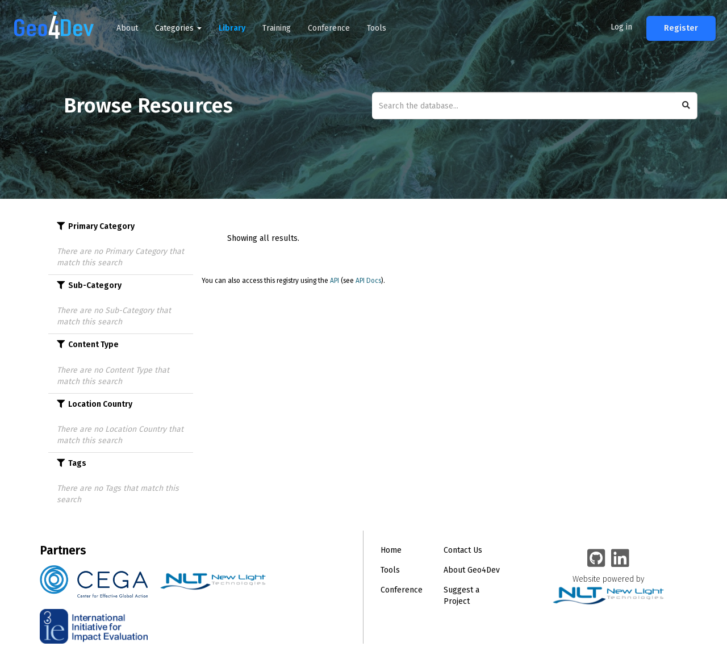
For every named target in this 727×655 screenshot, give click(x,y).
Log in (621, 27)
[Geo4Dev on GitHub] (596, 558)
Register (681, 28)
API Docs (368, 281)
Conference (329, 28)
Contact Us (463, 550)
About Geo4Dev (472, 570)
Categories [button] (178, 28)
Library (232, 28)
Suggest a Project (461, 595)
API (334, 281)
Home (391, 550)
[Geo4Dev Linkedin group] (620, 558)
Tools (376, 28)
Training (276, 28)
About (127, 28)
